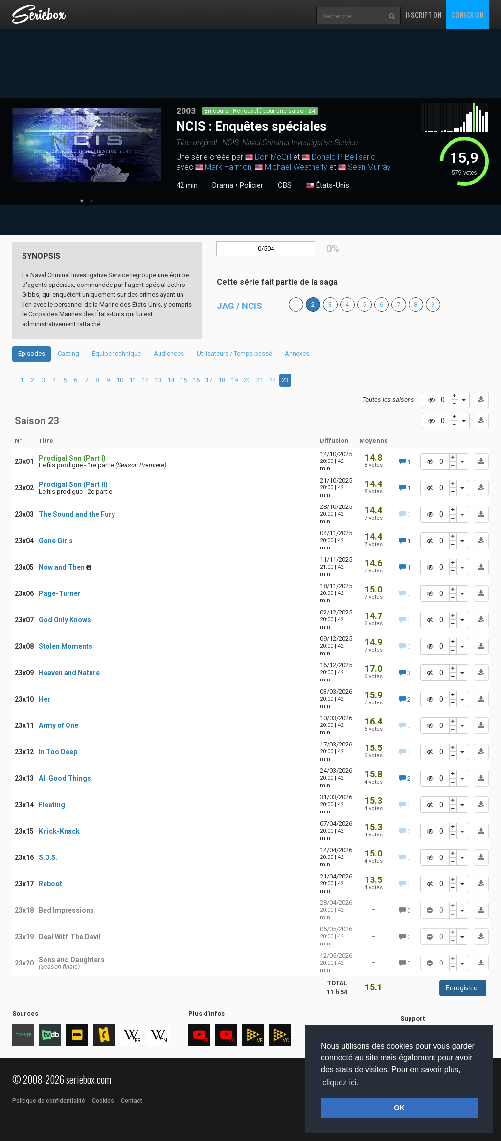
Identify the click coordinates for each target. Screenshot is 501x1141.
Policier (251, 185)
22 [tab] (272, 380)
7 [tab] (86, 380)
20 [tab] (247, 380)
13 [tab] (158, 380)
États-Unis (327, 186)
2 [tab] (91, 201)
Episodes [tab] (31, 353)
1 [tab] (82, 201)
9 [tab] (108, 380)
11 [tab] (132, 380)
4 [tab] (54, 380)
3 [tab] (43, 380)
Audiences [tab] (169, 353)
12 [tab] (145, 380)
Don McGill (273, 157)
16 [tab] (196, 380)
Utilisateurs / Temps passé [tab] (234, 353)
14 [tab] (170, 380)
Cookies (103, 1100)
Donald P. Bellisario (344, 157)
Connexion (467, 14)
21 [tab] (259, 380)
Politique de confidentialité (48, 1100)
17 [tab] (208, 380)
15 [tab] (183, 380)
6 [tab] (75, 380)
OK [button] (399, 1108)
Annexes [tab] (297, 353)
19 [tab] (234, 380)
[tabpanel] (86, 145)
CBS (285, 185)
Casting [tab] (68, 353)
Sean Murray (369, 167)
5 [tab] (65, 380)
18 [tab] (221, 380)
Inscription (424, 14)
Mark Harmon (228, 167)
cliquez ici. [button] (340, 1082)
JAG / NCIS (239, 306)
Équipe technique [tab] (116, 353)
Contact (131, 1100)
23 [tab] (285, 380)
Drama (222, 185)
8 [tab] (97, 380)
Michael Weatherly (296, 167)
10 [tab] (119, 380)
